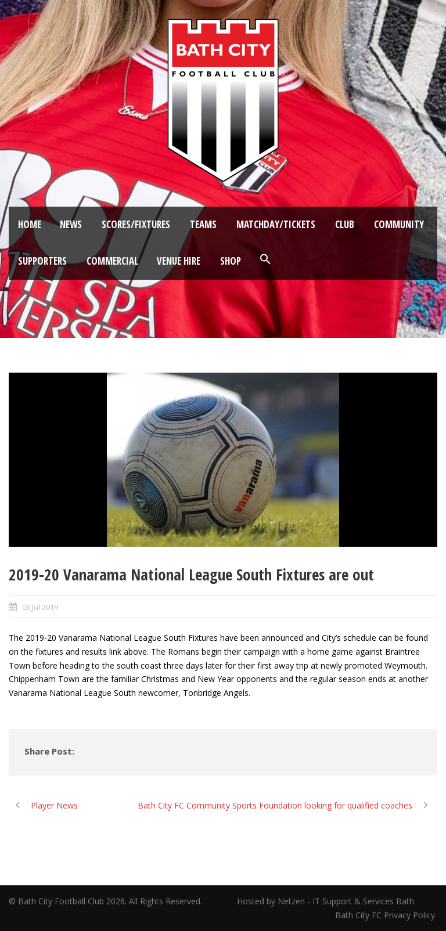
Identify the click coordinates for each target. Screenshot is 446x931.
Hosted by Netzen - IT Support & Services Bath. (326, 901)
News (71, 224)
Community (399, 224)
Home (29, 224)
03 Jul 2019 (40, 607)
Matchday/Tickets (275, 224)
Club (344, 224)
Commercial (112, 261)
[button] (265, 259)
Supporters (42, 261)
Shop (230, 261)
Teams (203, 224)
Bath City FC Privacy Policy (386, 915)
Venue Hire (178, 261)
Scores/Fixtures (136, 224)
